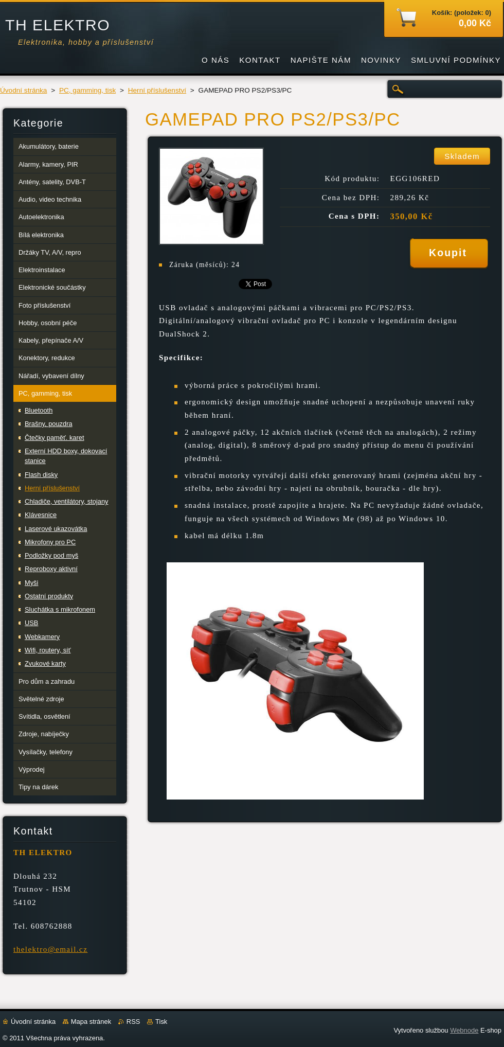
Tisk (161, 1021)
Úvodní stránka (23, 90)
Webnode (464, 1030)
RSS (133, 1021)
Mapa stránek (91, 1021)
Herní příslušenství (157, 90)
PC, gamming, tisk (87, 90)
